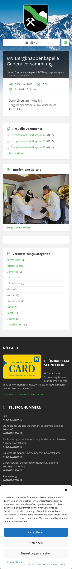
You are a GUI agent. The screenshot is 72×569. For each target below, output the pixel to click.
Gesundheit (13, 277)
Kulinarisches (14, 301)
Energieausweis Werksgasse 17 (28, 135)
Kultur (10, 307)
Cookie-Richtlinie (16, 562)
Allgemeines (13, 260)
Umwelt (11, 318)
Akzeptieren (36, 532)
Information (14, 283)
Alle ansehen (15, 153)
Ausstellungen (15, 265)
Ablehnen (36, 543)
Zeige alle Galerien (18, 227)
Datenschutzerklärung (39, 564)
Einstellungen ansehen (36, 553)
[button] (66, 490)
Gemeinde (12, 271)
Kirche (10, 289)
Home (10, 72)
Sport (10, 313)
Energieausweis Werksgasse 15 (28, 141)
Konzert (11, 295)
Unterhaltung (14, 324)
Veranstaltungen (26, 72)
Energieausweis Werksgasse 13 (28, 147)
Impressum (59, 564)
